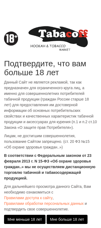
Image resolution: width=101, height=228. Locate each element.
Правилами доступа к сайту (28, 198)
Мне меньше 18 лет (25, 219)
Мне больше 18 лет (67, 219)
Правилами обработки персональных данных (44, 203)
